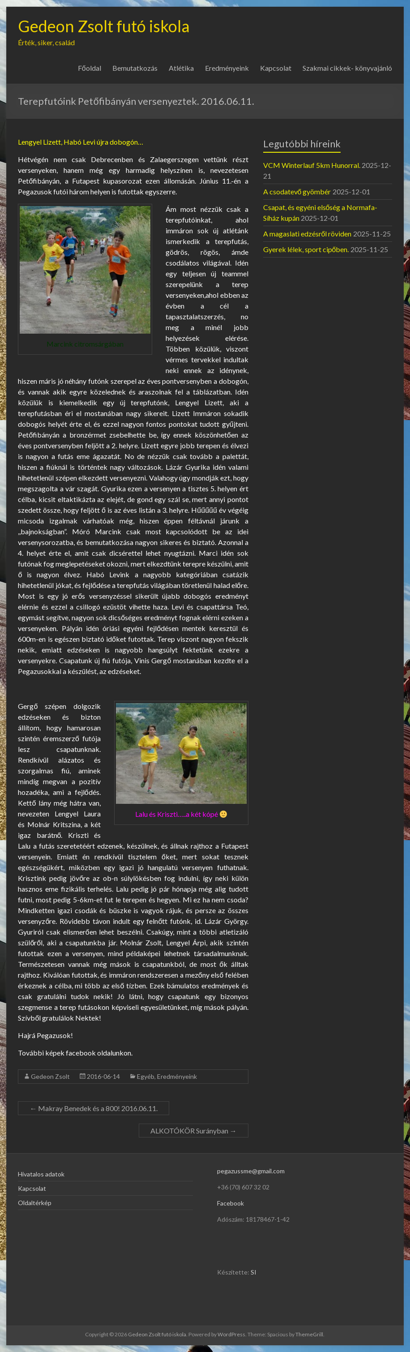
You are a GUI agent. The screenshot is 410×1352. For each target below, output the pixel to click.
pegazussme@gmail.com (251, 1171)
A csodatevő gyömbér (297, 191)
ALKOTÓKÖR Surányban (193, 1130)
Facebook (230, 1203)
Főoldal (89, 68)
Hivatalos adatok (41, 1174)
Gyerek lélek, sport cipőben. (306, 249)
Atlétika (181, 68)
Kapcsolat (275, 68)
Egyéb (145, 1076)
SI (253, 1272)
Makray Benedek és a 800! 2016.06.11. (94, 1108)
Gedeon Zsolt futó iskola (104, 26)
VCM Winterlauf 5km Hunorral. (311, 165)
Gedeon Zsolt (50, 1076)
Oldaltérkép (34, 1202)
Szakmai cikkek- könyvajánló (347, 68)
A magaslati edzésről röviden (307, 233)
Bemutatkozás (135, 68)
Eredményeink (227, 68)
